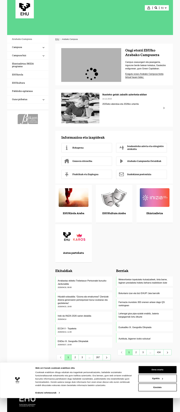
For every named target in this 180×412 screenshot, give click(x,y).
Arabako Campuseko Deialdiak (140, 161)
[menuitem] (164, 8)
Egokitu (157, 392)
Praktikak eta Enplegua (81, 174)
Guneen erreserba (78, 161)
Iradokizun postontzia (135, 174)
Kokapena (74, 147)
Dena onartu (157, 383)
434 (160, 353)
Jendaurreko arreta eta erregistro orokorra (141, 147)
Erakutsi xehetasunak (45, 407)
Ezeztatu (157, 401)
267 (99, 358)
